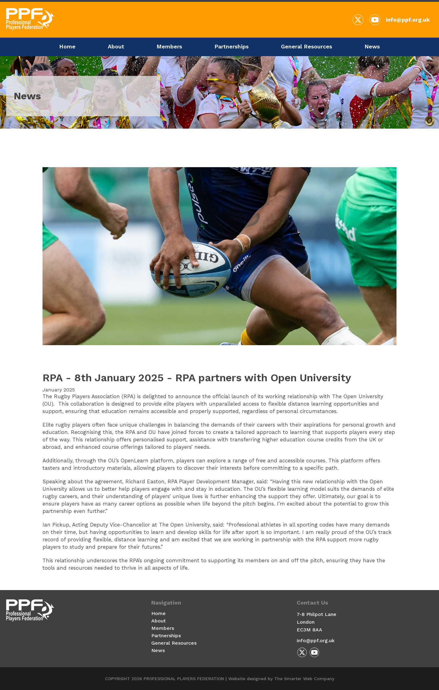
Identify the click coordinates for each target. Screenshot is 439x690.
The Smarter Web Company (304, 678)
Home (67, 46)
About (116, 46)
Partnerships (231, 46)
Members (169, 46)
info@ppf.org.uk (408, 19)
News (372, 46)
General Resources (306, 46)
